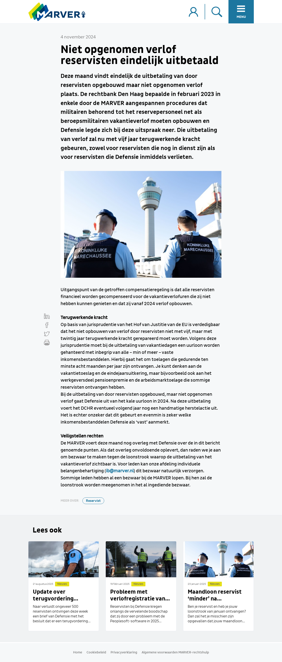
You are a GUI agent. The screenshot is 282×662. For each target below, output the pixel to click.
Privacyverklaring (124, 652)
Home (77, 652)
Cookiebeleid (96, 652)
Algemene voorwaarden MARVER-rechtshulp (175, 652)
